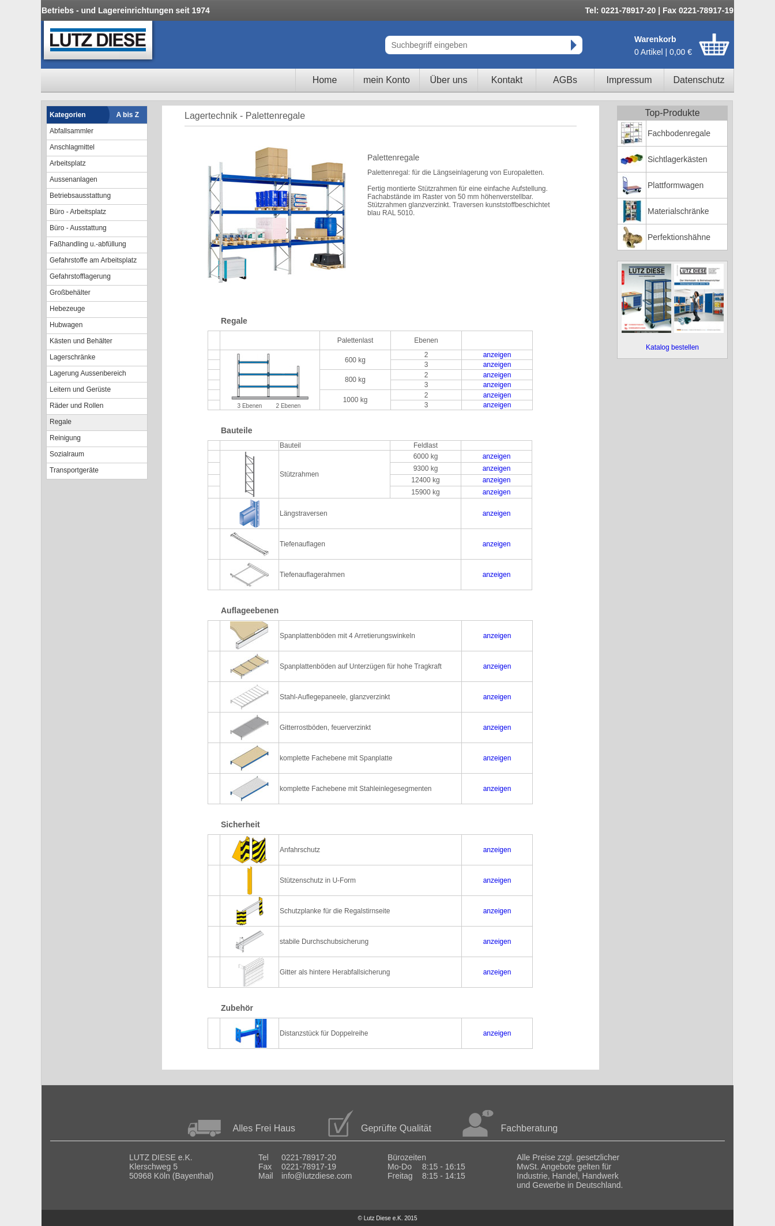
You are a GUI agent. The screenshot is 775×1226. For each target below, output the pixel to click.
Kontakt (506, 80)
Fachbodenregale (679, 133)
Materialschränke (678, 211)
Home (325, 80)
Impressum (629, 80)
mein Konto (386, 80)
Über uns (449, 80)
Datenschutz (699, 80)
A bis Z (128, 115)
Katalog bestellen (672, 347)
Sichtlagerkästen (678, 159)
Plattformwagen (675, 185)
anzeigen (497, 355)
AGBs (565, 80)
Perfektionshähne (679, 237)
